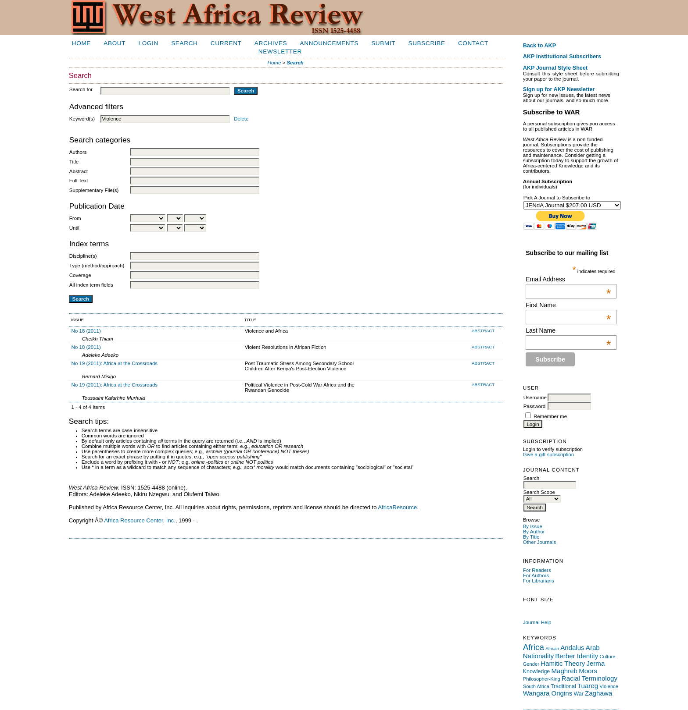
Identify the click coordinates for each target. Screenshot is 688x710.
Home (81, 43)
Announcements (329, 43)
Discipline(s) (83, 256)
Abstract (78, 171)
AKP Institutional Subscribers (562, 56)
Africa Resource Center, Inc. (140, 520)
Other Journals (539, 542)
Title (74, 161)
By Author (534, 531)
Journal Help (537, 622)
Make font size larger (545, 610)
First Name (568, 305)
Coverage (80, 275)
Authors (78, 152)
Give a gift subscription (548, 454)
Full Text (78, 180)
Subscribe (426, 43)
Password (534, 406)
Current (226, 43)
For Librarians (538, 580)
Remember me (550, 416)
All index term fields (91, 285)
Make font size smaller (527, 610)
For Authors (536, 575)
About (114, 43)
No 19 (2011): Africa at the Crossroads (115, 363)
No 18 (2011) (86, 331)
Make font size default (536, 610)
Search (184, 43)
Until (74, 228)
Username (535, 397)
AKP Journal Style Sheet (555, 68)
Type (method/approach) (96, 265)
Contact (473, 43)
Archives (270, 43)
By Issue (532, 526)
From (75, 218)
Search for (81, 89)
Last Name (568, 330)
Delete (241, 118)
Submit (383, 43)
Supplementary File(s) (94, 190)
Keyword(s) (82, 118)
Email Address (568, 279)
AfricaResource (397, 507)
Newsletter (280, 51)
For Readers (537, 570)
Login (148, 43)
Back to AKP (539, 46)
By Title (531, 537)
